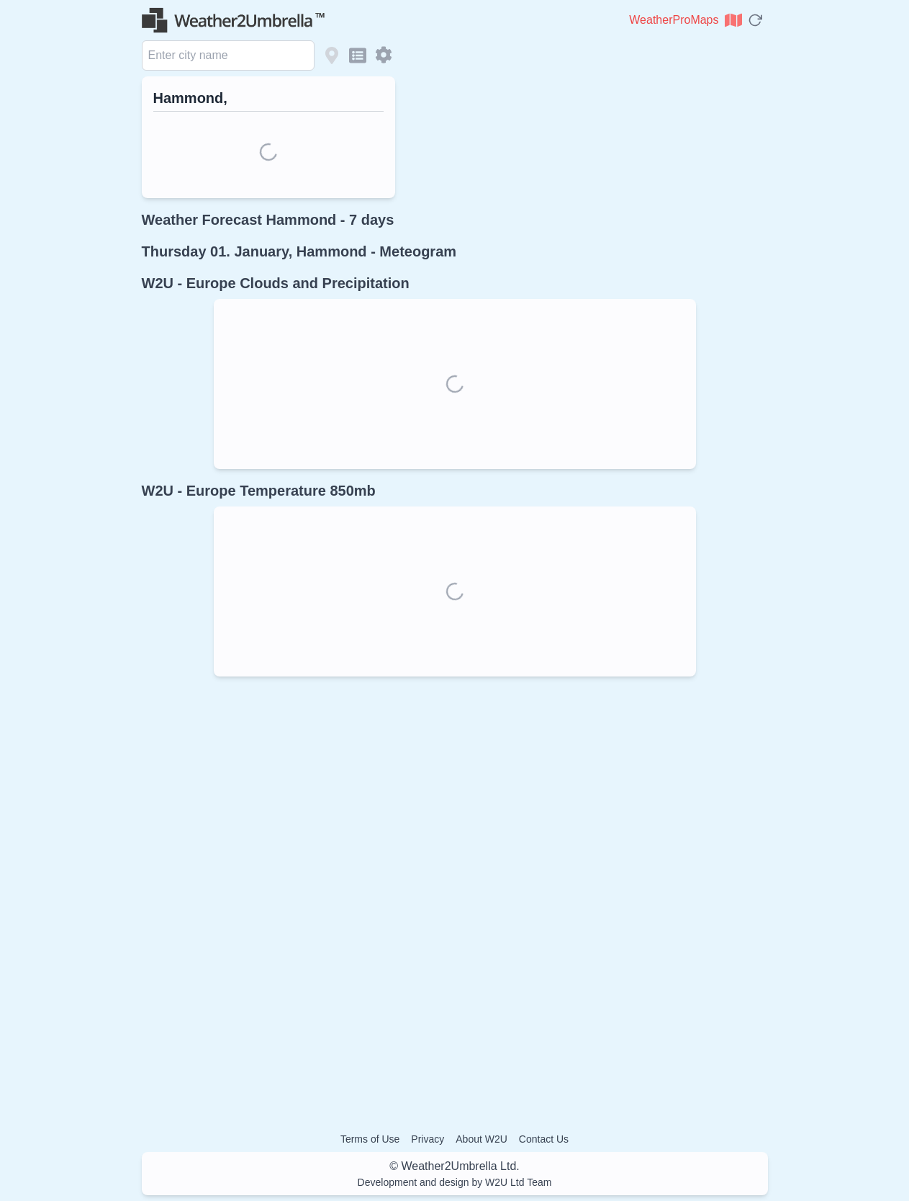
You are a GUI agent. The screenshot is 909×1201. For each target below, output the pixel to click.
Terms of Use (369, 1139)
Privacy (427, 1139)
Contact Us (544, 1139)
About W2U (481, 1139)
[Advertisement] (455, 893)
